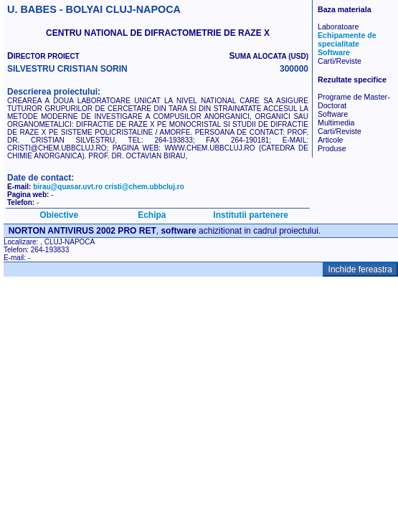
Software (334, 52)
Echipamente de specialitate (347, 39)
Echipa (152, 215)
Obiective (58, 215)
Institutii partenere (250, 215)
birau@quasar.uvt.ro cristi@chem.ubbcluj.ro (108, 187)
